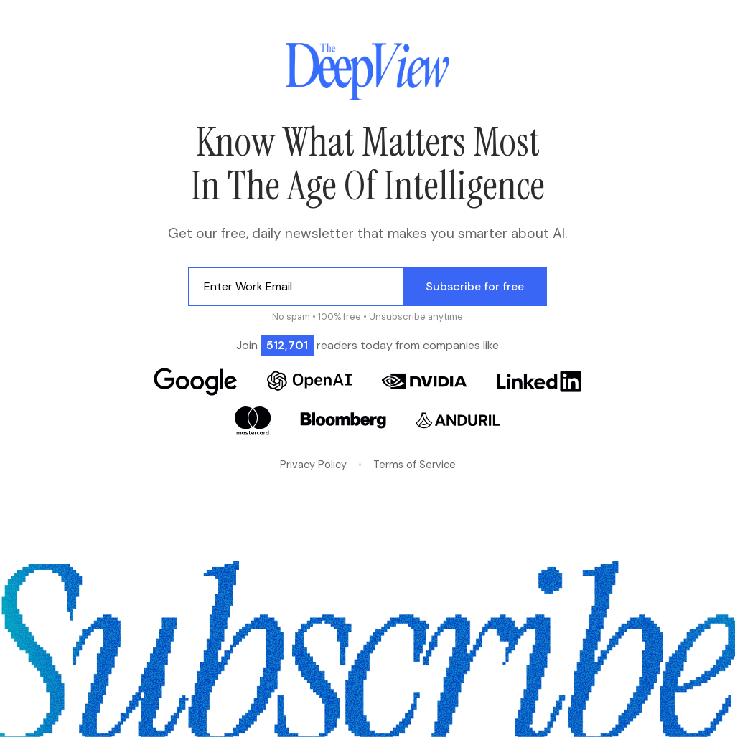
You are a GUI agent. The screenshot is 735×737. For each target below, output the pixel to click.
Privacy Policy (313, 464)
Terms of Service (414, 464)
